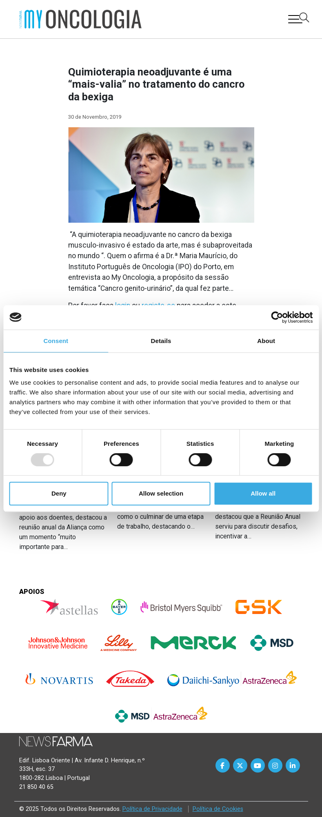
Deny (59, 493)
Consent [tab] (55, 340)
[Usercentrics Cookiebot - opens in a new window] (277, 317)
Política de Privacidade (152, 809)
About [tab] (266, 340)
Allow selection (161, 493)
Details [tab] (161, 340)
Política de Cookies (218, 809)
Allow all (263, 493)
